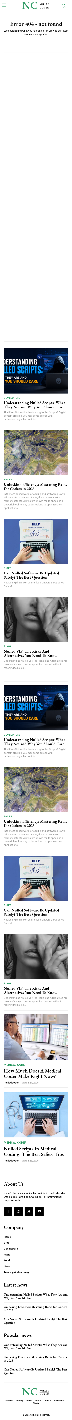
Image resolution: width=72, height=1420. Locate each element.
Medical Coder (15, 1064)
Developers (12, 398)
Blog (7, 646)
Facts (8, 479)
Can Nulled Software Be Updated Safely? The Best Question (31, 575)
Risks (7, 568)
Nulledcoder (11, 1082)
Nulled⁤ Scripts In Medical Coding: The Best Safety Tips (34, 1151)
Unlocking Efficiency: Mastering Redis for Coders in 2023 (35, 486)
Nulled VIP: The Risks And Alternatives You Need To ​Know (30, 653)
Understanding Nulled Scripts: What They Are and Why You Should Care (34, 405)
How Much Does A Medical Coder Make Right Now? (32, 1074)
